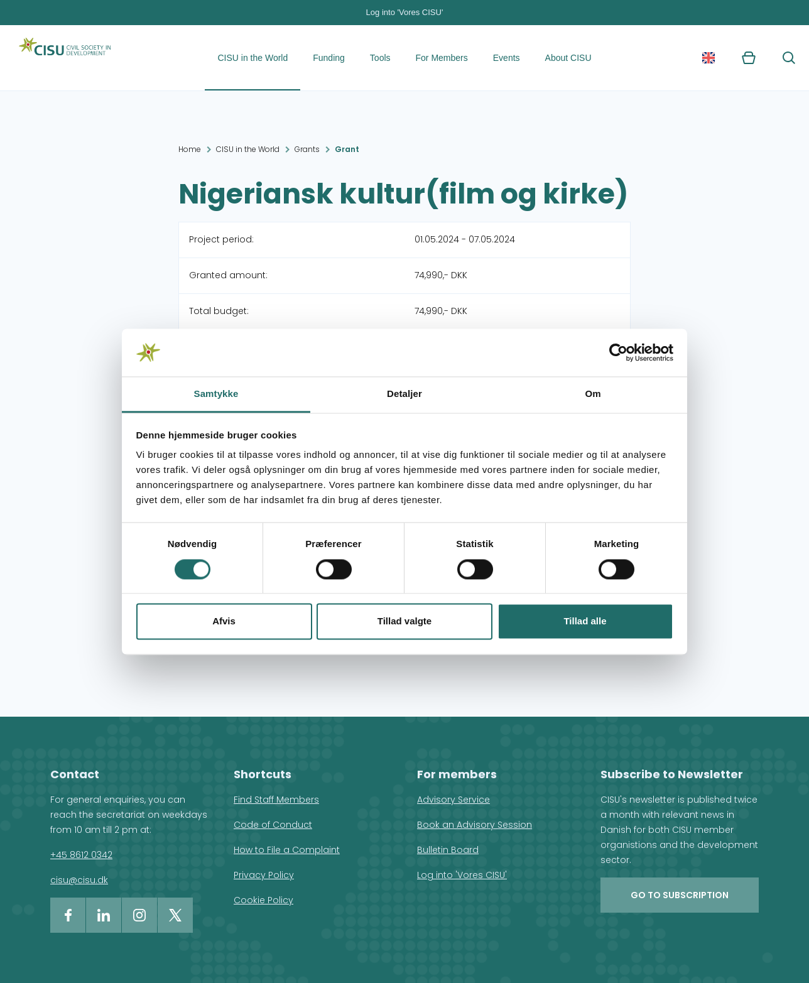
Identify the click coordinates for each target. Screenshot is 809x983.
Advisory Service (453, 799)
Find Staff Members (276, 799)
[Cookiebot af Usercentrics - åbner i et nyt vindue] (618, 352)
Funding (329, 58)
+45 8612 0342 (81, 855)
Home (189, 149)
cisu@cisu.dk (79, 880)
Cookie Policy (263, 900)
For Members (442, 58)
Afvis (224, 621)
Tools (380, 58)
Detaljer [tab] (404, 394)
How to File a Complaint (287, 850)
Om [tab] (592, 394)
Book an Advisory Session (474, 824)
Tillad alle (584, 621)
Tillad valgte (404, 621)
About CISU (568, 58)
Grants (307, 149)
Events (506, 58)
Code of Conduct (273, 824)
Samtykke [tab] (216, 394)
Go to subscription (680, 895)
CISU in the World (252, 58)
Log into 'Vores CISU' (404, 12)
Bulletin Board (448, 850)
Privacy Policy (264, 875)
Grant (347, 149)
